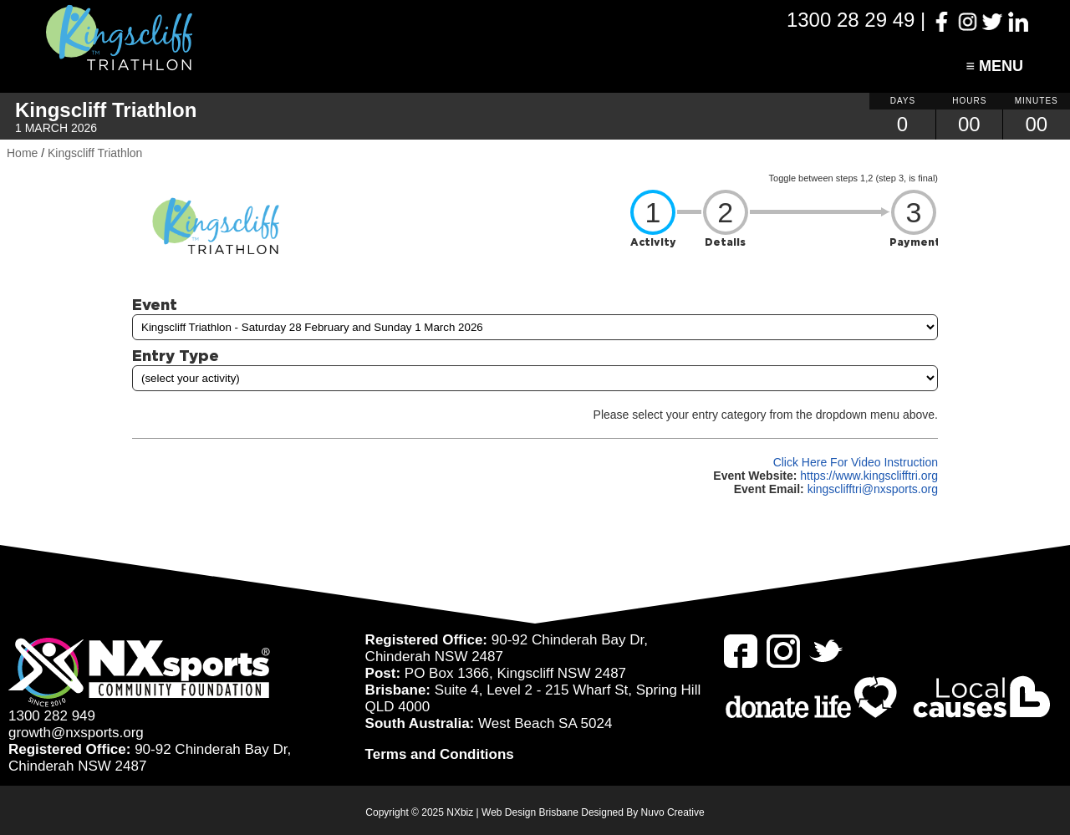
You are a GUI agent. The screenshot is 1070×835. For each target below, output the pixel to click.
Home (22, 153)
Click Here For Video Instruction (855, 462)
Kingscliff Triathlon (95, 153)
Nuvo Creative (673, 812)
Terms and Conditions (439, 754)
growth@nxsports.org (76, 733)
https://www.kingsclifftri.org (869, 475)
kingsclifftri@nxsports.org (873, 489)
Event (154, 304)
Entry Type (175, 355)
